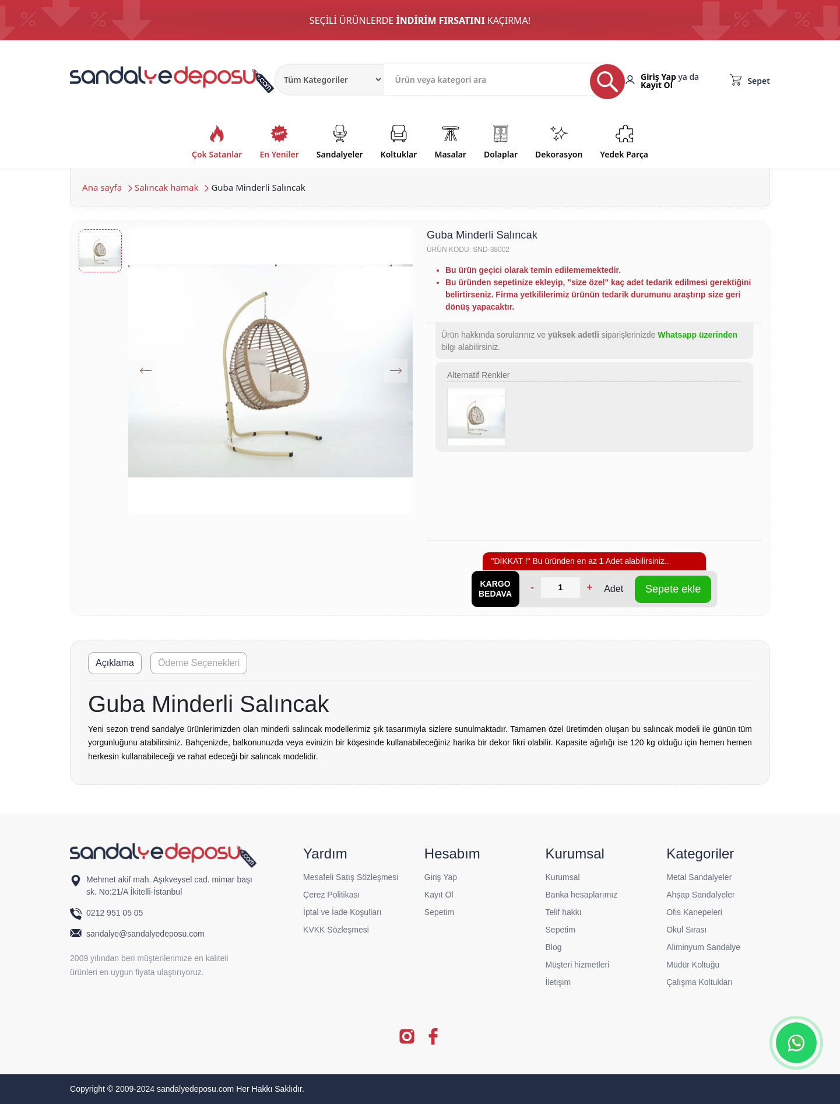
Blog (554, 947)
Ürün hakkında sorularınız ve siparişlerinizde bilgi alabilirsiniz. (589, 341)
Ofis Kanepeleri (694, 912)
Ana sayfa (102, 187)
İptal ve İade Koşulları (342, 912)
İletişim (558, 982)
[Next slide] (395, 371)
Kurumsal (563, 877)
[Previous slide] (145, 371)
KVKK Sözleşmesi (336, 929)
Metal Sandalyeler (699, 877)
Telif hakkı (564, 912)
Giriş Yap (658, 76)
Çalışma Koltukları (699, 982)
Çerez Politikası (331, 894)
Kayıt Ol (657, 84)
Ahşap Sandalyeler (700, 894)
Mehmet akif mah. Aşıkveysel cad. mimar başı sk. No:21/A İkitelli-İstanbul (169, 885)
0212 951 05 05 (115, 912)
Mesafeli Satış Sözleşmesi (350, 877)
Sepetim (439, 912)
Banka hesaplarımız (582, 894)
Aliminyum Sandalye (703, 947)
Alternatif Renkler (478, 375)
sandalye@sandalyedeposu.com (145, 933)
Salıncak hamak (166, 187)
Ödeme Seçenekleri (199, 663)
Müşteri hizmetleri (578, 964)
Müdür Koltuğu (692, 964)
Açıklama (115, 663)
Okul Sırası (686, 929)
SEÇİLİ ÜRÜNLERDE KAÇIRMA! (420, 20)
